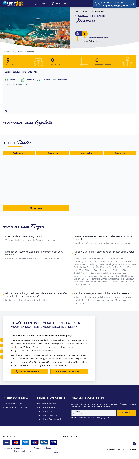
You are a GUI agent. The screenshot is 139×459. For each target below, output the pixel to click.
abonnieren (126, 413)
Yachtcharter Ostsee (46, 411)
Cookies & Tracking (56, 450)
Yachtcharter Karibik (46, 407)
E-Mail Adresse (78, 411)
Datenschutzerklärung (42, 448)
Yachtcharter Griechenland (49, 419)
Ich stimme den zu (91, 418)
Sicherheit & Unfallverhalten (15, 407)
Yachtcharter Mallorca (47, 415)
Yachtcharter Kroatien (46, 404)
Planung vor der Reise (12, 404)
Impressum (7, 448)
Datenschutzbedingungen (97, 418)
